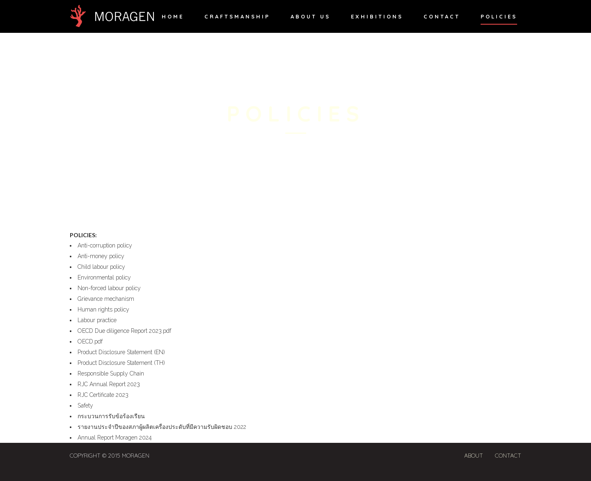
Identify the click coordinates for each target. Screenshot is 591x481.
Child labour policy (101, 266)
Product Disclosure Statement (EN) (124, 352)
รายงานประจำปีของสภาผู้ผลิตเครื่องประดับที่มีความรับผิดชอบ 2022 (162, 427)
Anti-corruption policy (105, 245)
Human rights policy (103, 309)
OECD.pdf (90, 341)
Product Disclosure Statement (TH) (121, 363)
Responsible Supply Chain (111, 373)
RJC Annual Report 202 (107, 384)
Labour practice (98, 320)
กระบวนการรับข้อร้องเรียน (111, 416)
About (473, 455)
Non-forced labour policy (110, 288)
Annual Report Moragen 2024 (115, 437)
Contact (508, 455)
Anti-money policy (101, 256)
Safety (85, 405)
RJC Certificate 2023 (103, 395)
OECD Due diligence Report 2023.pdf (124, 331)
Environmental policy (104, 277)
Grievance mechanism (106, 298)
